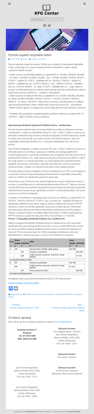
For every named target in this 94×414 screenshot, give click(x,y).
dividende (29, 294)
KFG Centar (31, 411)
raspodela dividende (64, 294)
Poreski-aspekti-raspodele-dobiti (23, 283)
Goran (25, 59)
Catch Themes (74, 411)
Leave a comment (38, 59)
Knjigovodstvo (16, 294)
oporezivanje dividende (44, 294)
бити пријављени (63, 321)
